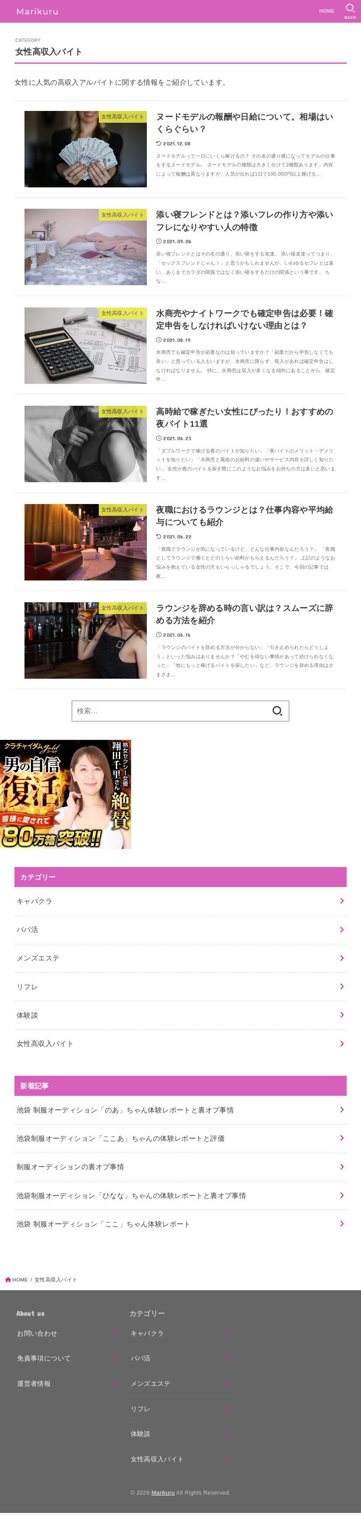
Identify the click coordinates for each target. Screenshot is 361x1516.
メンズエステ (38, 961)
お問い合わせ (37, 1336)
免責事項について (44, 1361)
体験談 (27, 1018)
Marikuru (162, 1495)
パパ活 (27, 932)
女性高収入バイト (45, 1046)
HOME (326, 11)
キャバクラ (34, 904)
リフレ (27, 989)
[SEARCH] (350, 11)
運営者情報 (34, 1386)
